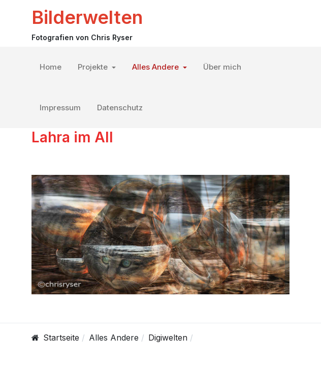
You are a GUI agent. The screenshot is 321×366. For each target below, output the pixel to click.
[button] (97, 67)
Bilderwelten (87, 17)
